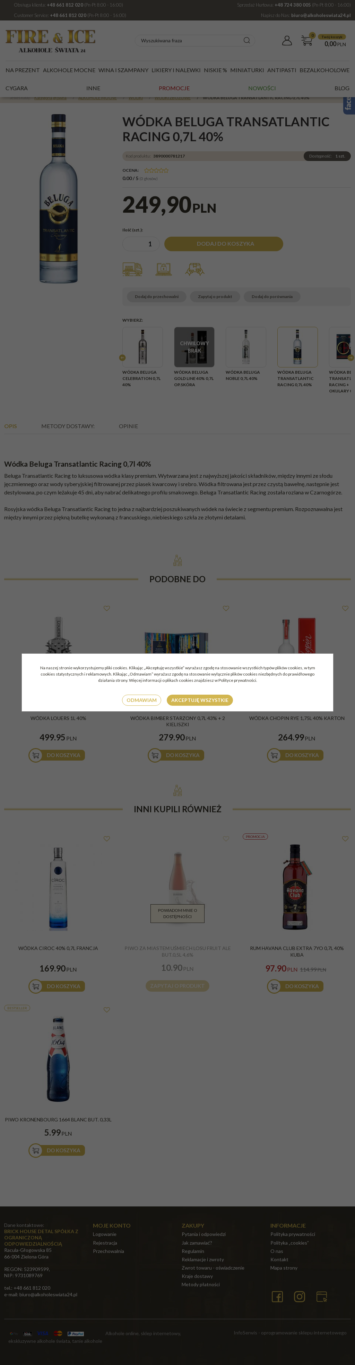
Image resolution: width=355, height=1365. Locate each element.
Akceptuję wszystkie (199, 700)
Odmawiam (142, 700)
